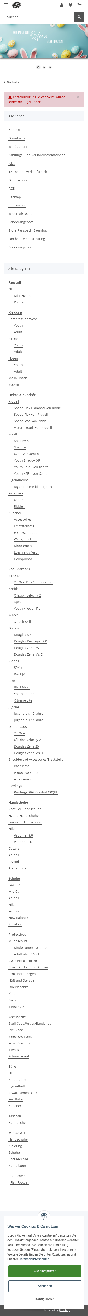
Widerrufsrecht (20, 213)
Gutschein (18, 1176)
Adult (18, 332)
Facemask (16, 493)
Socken (14, 384)
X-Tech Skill (22, 621)
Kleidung (15, 1146)
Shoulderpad (18, 1159)
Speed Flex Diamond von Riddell (38, 408)
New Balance (18, 918)
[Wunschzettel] (70, 5)
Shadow (20, 447)
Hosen (13, 358)
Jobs (12, 163)
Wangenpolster (25, 539)
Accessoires (23, 519)
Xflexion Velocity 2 (27, 595)
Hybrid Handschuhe (24, 815)
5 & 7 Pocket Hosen (23, 961)
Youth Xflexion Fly (27, 608)
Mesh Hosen (18, 378)
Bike (12, 680)
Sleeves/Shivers (20, 1036)
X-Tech (14, 615)
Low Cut (14, 885)
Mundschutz (18, 941)
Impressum (17, 205)
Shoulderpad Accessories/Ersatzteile (36, 759)
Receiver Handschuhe (25, 809)
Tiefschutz (16, 1006)
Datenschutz (18, 180)
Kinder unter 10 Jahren (31, 947)
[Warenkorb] (79, 5)
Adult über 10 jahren (29, 954)
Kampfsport (17, 1165)
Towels (14, 1050)
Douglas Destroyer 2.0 (30, 641)
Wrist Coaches (19, 1043)
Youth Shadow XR (27, 460)
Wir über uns (18, 146)
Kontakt (14, 130)
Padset (14, 1000)
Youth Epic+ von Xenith (31, 467)
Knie (12, 993)
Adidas (14, 855)
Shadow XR (22, 441)
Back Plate (21, 766)
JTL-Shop (64, 1310)
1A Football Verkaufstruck (28, 172)
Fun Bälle (16, 1099)
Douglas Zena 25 (26, 648)
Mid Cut (14, 891)
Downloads (17, 138)
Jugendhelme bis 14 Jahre (33, 486)
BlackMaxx (22, 687)
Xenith (13, 434)
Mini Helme (22, 295)
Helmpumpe (23, 559)
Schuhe (14, 1152)
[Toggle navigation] (6, 3)
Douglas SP (22, 635)
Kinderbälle (17, 1079)
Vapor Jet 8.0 (23, 835)
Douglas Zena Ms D (28, 654)
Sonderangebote (21, 222)
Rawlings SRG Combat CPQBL (36, 792)
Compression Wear (23, 319)
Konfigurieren (44, 1299)
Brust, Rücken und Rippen (28, 967)
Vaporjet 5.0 (23, 842)
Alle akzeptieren (45, 1271)
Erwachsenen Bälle (23, 1093)
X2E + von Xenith (26, 454)
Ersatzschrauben (26, 532)
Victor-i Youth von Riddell (33, 427)
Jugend (14, 707)
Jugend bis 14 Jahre (28, 720)
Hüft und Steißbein (23, 980)
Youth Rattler (24, 694)
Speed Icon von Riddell (31, 421)
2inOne (14, 575)
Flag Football (19, 1182)
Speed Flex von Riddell (31, 414)
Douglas (15, 628)
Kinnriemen (23, 546)
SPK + (18, 667)
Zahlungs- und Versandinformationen (37, 155)
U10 (11, 1073)
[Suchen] (39, 17)
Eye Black (16, 1030)
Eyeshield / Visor (26, 552)
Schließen (45, 1286)
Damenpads (18, 726)
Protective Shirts (26, 772)
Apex (17, 602)
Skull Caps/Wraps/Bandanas (30, 1023)
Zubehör (15, 513)
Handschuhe (18, 1139)
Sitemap (15, 197)
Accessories (23, 779)
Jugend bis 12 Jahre (28, 713)
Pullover (20, 302)
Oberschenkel (19, 987)
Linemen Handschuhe (25, 822)
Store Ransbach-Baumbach (29, 230)
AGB (12, 188)
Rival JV (19, 674)
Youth (18, 325)
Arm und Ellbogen (22, 974)
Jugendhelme (19, 480)
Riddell (14, 401)
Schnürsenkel (19, 1056)
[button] (61, 5)
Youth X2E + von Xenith (31, 473)
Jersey (13, 338)
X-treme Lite (23, 700)
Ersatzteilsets (24, 526)
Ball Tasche (17, 1122)
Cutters (14, 848)
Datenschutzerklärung (34, 1259)
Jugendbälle (18, 1086)
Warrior (14, 911)
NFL (11, 289)
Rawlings (15, 786)
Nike (12, 829)
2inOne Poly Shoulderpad (33, 582)
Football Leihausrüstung (27, 239)
